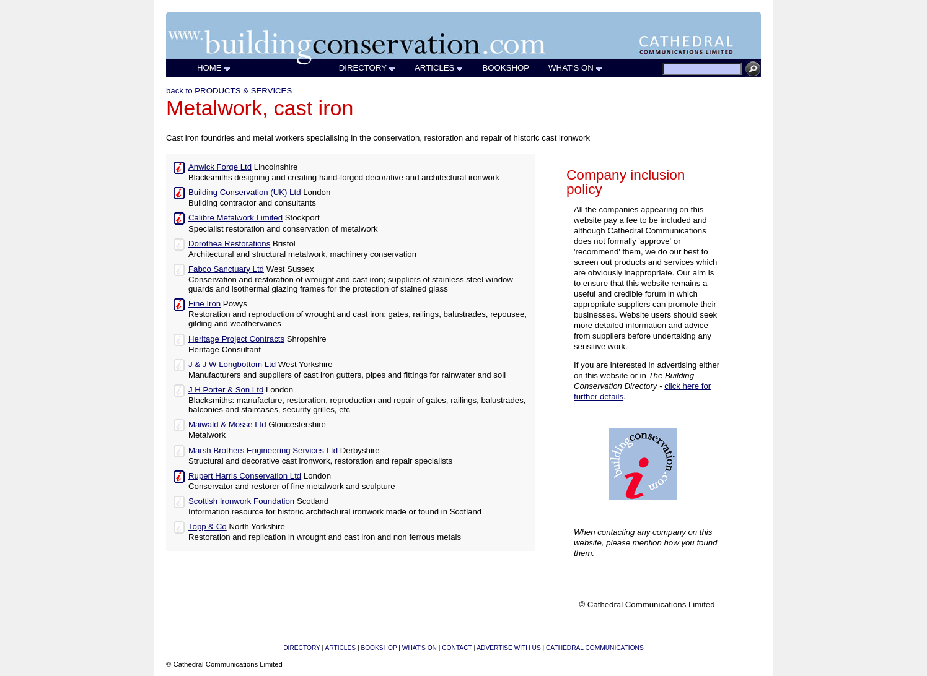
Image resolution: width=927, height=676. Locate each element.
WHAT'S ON (575, 67)
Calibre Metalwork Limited (235, 217)
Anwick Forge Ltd (220, 166)
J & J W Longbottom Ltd (232, 364)
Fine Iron (204, 303)
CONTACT (457, 647)
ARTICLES (439, 67)
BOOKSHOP (506, 67)
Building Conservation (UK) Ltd (244, 192)
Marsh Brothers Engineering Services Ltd (263, 450)
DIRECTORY (367, 67)
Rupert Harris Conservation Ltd (244, 475)
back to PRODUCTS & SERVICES (229, 90)
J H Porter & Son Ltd (225, 389)
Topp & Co (207, 526)
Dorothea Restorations (229, 243)
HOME (214, 67)
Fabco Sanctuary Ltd (226, 269)
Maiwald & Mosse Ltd (227, 424)
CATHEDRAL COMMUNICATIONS (595, 647)
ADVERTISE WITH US (508, 647)
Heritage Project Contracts (236, 339)
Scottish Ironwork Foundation (241, 501)
